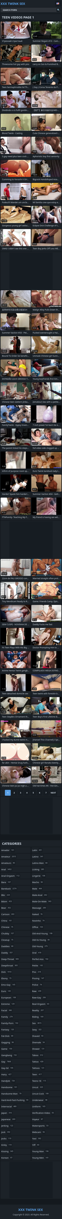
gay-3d (7, 1068)
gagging (7, 1042)
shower (38, 1049)
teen (37, 1074)
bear (6, 908)
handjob (8, 1081)
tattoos (38, 1068)
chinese (7, 927)
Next (53, 792)
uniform (39, 1106)
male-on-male (42, 901)
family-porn (10, 1023)
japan (6, 1113)
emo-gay (8, 985)
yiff (36, 1145)
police (37, 985)
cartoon (8, 914)
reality (38, 1010)
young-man (40, 1151)
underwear (40, 1100)
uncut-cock (40, 1093)
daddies (7, 946)
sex (37, 1023)
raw (37, 991)
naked (37, 914)
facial (6, 1010)
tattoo (38, 1061)
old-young (40, 946)
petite (38, 965)
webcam (39, 1132)
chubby (7, 933)
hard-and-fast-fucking (15, 1100)
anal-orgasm (10, 876)
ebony (6, 978)
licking (38, 869)
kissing (7, 1151)
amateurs (8, 863)
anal (6, 869)
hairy (6, 1074)
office (38, 927)
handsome (9, 1087)
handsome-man (11, 1093)
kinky (6, 1145)
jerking (7, 1125)
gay (6, 1061)
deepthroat (9, 965)
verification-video (43, 1113)
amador (8, 850)
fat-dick (7, 1036)
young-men (40, 1158)
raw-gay (39, 997)
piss (37, 972)
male (37, 888)
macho (38, 882)
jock (6, 1132)
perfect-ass (40, 959)
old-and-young (42, 933)
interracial (9, 1106)
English (58, 3)
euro (6, 991)
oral (37, 952)
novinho (38, 920)
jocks (6, 1138)
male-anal (40, 895)
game (7, 1049)
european (8, 997)
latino (38, 856)
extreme (8, 1004)
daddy (7, 952)
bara (6, 882)
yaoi (37, 1138)
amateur (9, 856)
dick (6, 972)
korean (7, 1158)
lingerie (39, 876)
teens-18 (39, 1081)
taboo (38, 1055)
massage (39, 908)
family (7, 1017)
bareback (9, 888)
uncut (38, 1087)
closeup (7, 940)
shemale (38, 1042)
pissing (38, 978)
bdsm (7, 901)
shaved (38, 1036)
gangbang (9, 1055)
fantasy (8, 1029)
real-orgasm (41, 1004)
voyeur (38, 1119)
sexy (37, 1029)
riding (38, 1017)
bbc (6, 895)
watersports (40, 1125)
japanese (8, 1119)
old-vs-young (41, 940)
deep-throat (10, 959)
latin (37, 850)
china (7, 920)
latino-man (40, 863)
